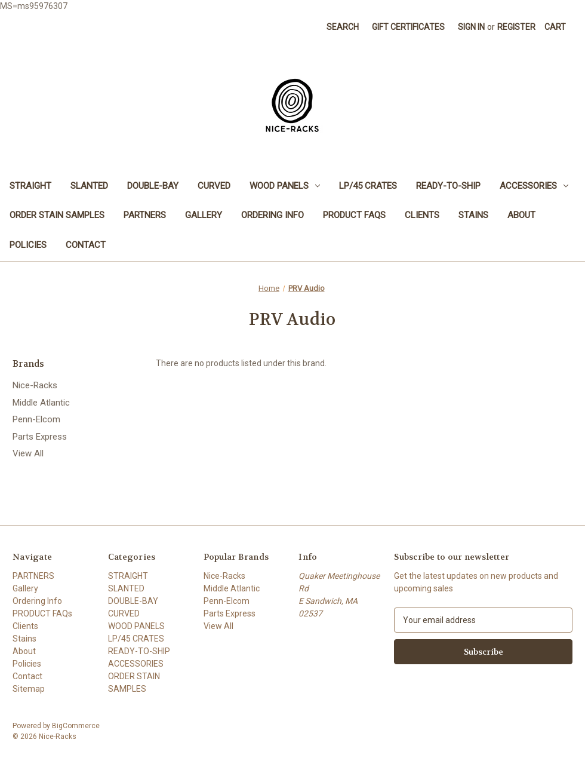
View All (28, 453)
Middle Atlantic (41, 402)
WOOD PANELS (285, 185)
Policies (28, 245)
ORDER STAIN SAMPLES (57, 215)
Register (516, 27)
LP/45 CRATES (368, 185)
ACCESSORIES (534, 185)
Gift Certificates (408, 27)
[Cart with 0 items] (555, 27)
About (521, 215)
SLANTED (89, 185)
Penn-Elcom (36, 419)
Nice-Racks (35, 385)
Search (343, 27)
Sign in (471, 27)
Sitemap (29, 689)
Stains (473, 215)
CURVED (214, 185)
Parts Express (40, 436)
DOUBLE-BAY (152, 185)
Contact (86, 245)
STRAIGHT (30, 185)
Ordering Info (272, 215)
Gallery (203, 215)
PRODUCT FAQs (354, 215)
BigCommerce (76, 726)
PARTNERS (145, 215)
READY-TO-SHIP (448, 185)
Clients (422, 215)
